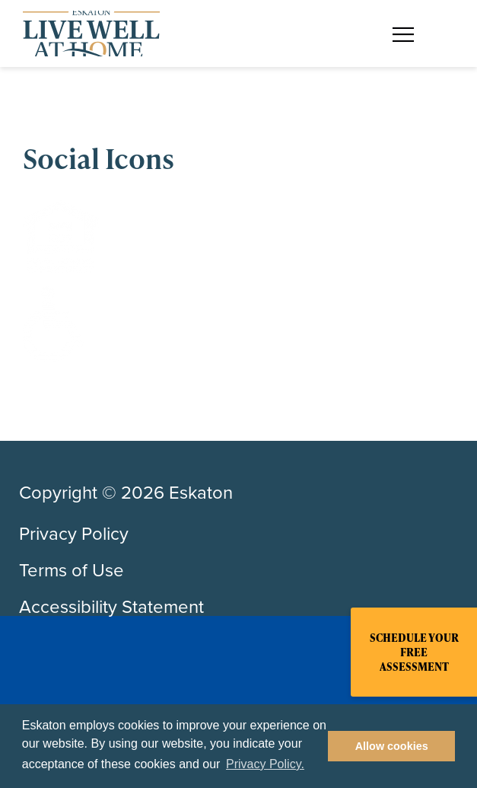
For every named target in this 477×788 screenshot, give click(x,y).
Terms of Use (71, 570)
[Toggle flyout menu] (410, 33)
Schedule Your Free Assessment (414, 652)
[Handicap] (238, 324)
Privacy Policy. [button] (265, 764)
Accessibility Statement (111, 607)
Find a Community (275, 21)
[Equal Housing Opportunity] (238, 236)
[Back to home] (91, 33)
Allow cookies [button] (391, 746)
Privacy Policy (74, 534)
